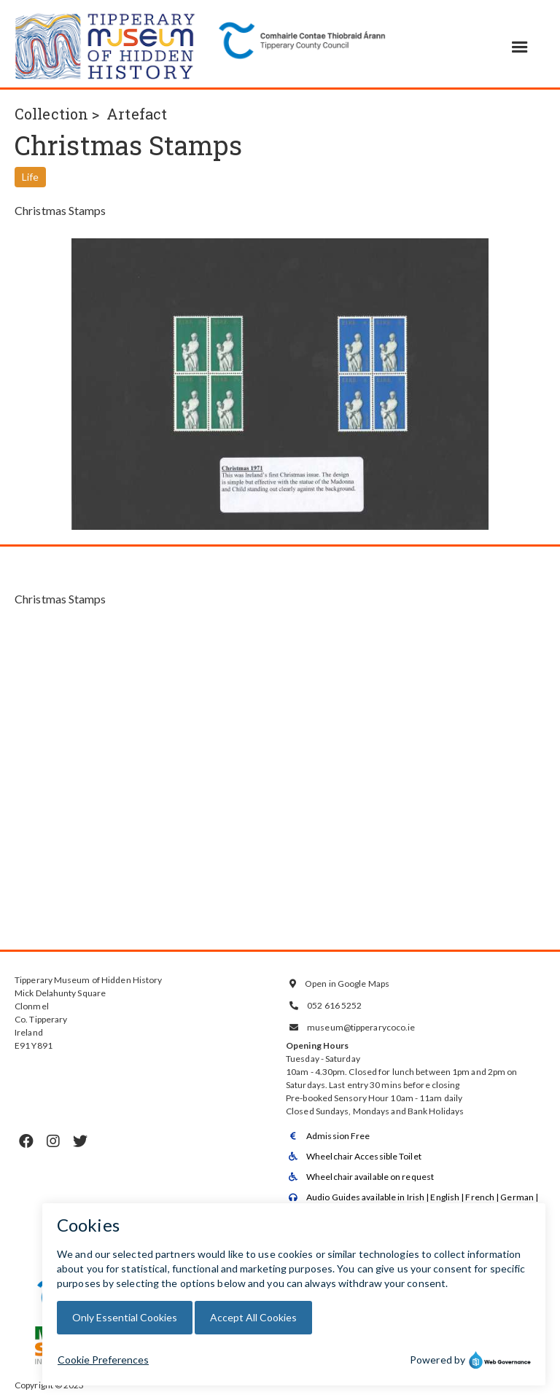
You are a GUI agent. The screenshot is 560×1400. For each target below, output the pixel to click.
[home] (106, 43)
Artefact (136, 113)
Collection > (57, 113)
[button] (519, 47)
